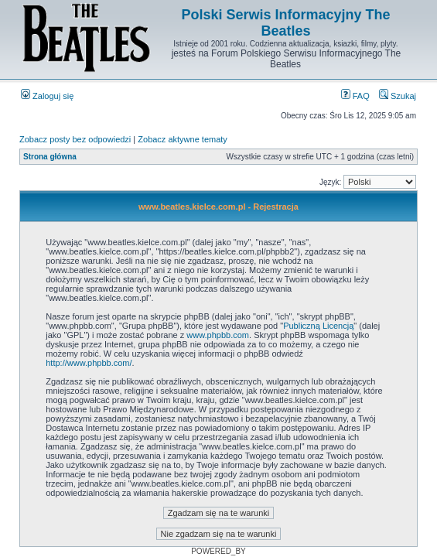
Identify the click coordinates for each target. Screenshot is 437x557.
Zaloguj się (47, 96)
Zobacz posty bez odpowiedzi (75, 139)
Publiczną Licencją (318, 325)
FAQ (355, 96)
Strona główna (50, 156)
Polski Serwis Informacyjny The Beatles (285, 23)
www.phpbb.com (217, 335)
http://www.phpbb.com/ (88, 362)
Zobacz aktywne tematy (182, 139)
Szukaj (397, 96)
